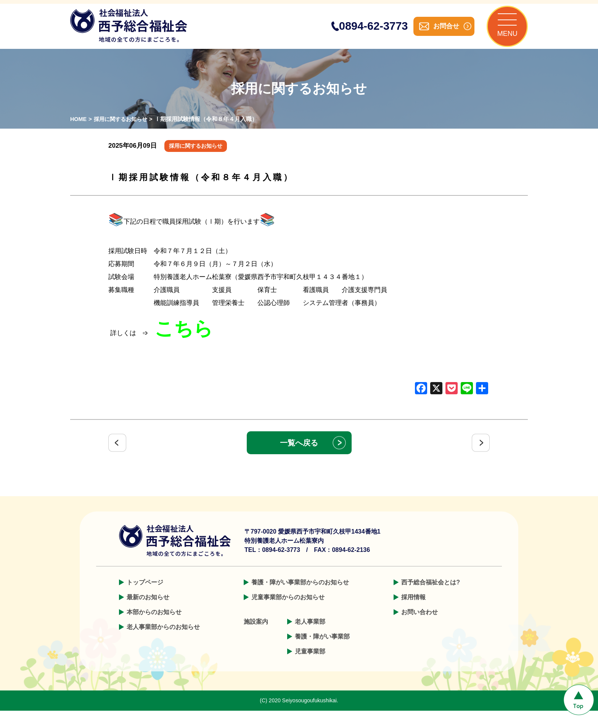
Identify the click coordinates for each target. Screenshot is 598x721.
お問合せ (436, 31)
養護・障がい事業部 (322, 647)
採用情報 (413, 607)
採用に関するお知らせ (123, 129)
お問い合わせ (419, 622)
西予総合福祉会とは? (430, 592)
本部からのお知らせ (154, 622)
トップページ (145, 592)
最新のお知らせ (148, 607)
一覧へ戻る (299, 453)
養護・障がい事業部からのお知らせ (300, 592)
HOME (78, 129)
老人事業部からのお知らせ (163, 637)
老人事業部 (310, 632)
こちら (183, 338)
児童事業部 (310, 661)
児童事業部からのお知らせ (288, 607)
